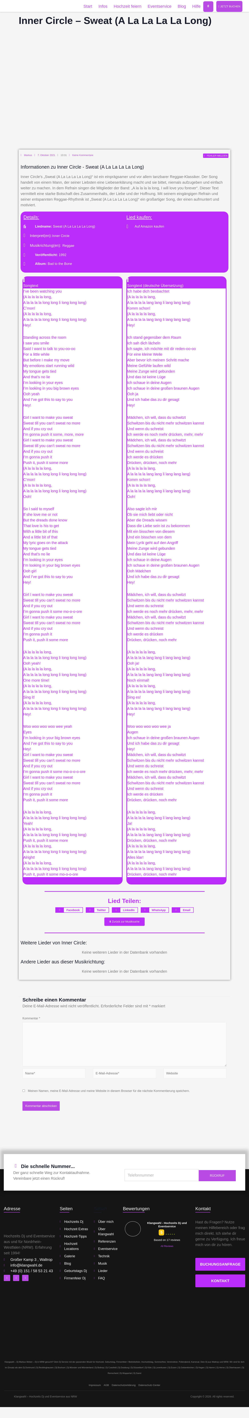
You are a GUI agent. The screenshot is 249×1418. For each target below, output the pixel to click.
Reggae (68, 246)
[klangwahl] (124, 1332)
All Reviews (167, 1257)
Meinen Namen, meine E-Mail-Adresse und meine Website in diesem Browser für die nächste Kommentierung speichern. (109, 1101)
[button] (72, 284)
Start (85, 6)
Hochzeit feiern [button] (125, 6)
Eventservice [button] (157, 6)
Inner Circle (61, 236)
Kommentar (31, 1020)
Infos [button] (100, 6)
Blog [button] (179, 6)
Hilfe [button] (194, 6)
